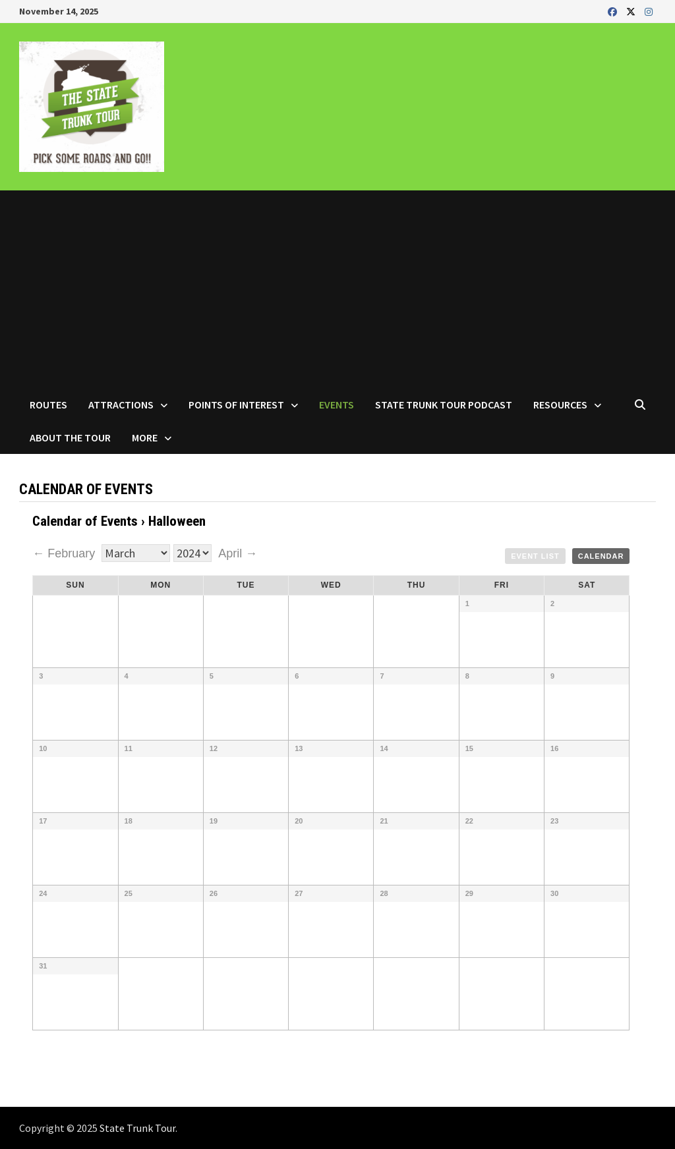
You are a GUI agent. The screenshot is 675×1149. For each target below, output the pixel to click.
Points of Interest (236, 404)
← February (65, 553)
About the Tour (70, 437)
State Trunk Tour (137, 1128)
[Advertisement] (337, 289)
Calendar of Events (85, 521)
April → (237, 553)
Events (336, 404)
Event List (535, 556)
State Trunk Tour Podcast (443, 404)
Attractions (121, 404)
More (145, 437)
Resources (560, 404)
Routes (48, 404)
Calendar (601, 556)
